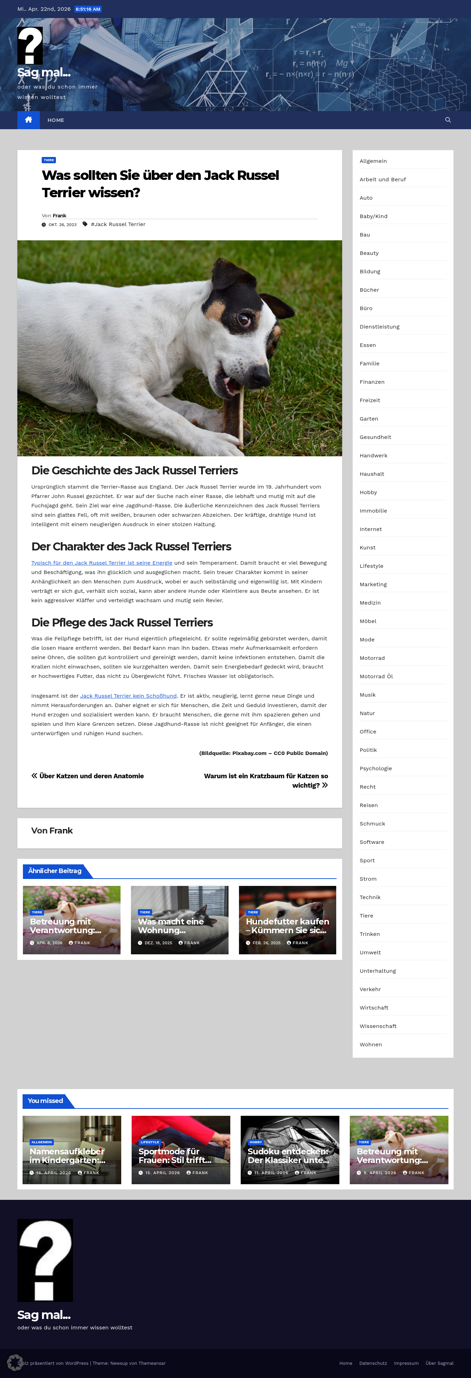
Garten (369, 418)
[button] (448, 120)
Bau (365, 234)
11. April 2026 (272, 1172)
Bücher (369, 290)
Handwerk (374, 455)
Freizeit (370, 400)
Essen (368, 345)
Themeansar (152, 1363)
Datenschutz (373, 1363)
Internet (371, 529)
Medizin (370, 602)
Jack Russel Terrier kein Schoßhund (128, 695)
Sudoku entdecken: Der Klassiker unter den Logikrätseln (288, 1160)
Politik (368, 750)
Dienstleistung (380, 326)
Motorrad (372, 658)
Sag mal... (43, 72)
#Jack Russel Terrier (118, 224)
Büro (366, 308)
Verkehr (370, 989)
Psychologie (376, 768)
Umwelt (370, 952)
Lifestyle (371, 566)
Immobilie (373, 510)
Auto (366, 197)
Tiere (49, 160)
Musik (368, 694)
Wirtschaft (374, 1007)
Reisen (369, 805)
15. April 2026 (164, 1172)
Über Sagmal (440, 1363)
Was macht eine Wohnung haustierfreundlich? (178, 930)
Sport (367, 860)
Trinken (370, 934)
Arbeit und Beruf (383, 179)
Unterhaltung (378, 971)
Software (372, 842)
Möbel (368, 621)
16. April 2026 (54, 1172)
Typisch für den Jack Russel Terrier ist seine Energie (101, 562)
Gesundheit (375, 437)
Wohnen (371, 1044)
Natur (367, 713)
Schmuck (373, 823)
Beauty (369, 253)
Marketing (373, 584)
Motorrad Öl (376, 676)
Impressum (406, 1363)
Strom (368, 878)
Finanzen (372, 382)
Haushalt (372, 474)
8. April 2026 (381, 1172)
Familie (370, 363)
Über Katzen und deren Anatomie (87, 776)
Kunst (368, 547)
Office (368, 731)
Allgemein (373, 161)
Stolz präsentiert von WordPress (53, 1363)
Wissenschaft (378, 1026)
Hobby (368, 492)
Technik (370, 897)
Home (56, 120)
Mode (367, 639)
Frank (59, 216)
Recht (368, 786)
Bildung (370, 271)
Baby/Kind (374, 216)
